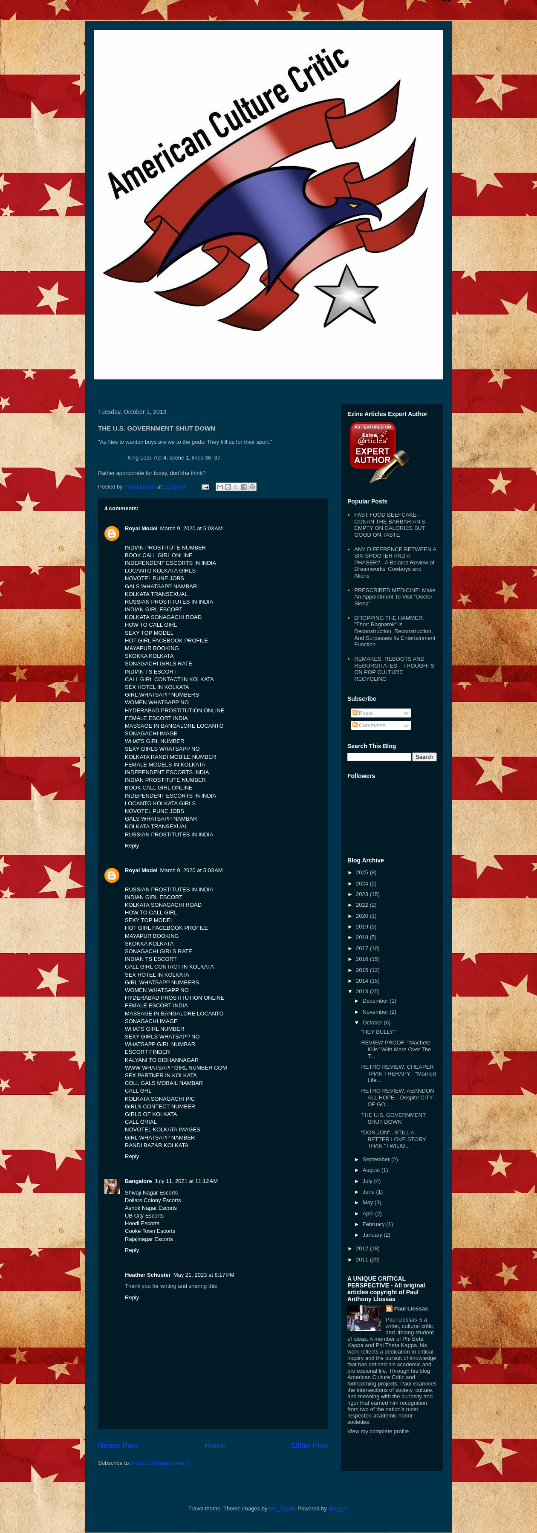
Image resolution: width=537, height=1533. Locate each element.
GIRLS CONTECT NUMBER (160, 1106)
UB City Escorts (144, 1215)
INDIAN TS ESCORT (151, 671)
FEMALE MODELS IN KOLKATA (165, 764)
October (373, 1022)
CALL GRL (138, 1091)
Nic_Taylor (281, 1508)
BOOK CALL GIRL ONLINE (159, 555)
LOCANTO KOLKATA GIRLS (160, 570)
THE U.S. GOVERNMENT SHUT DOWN (393, 1118)
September (377, 1159)
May (369, 1202)
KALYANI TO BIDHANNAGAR (162, 1060)
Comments (369, 725)
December (376, 1001)
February (375, 1224)
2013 (363, 991)
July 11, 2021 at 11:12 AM (186, 1181)
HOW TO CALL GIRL (151, 625)
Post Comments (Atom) (161, 1463)
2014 (363, 981)
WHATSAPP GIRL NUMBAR (160, 1044)
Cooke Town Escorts (150, 1231)
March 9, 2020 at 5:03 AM (191, 528)
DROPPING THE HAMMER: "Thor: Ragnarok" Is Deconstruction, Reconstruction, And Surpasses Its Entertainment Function (394, 631)
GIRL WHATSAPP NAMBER (160, 1137)
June (369, 1192)
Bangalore (138, 1181)
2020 (363, 916)
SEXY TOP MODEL (149, 633)
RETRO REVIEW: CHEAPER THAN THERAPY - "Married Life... (398, 1073)
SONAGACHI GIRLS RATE (158, 663)
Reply (132, 845)
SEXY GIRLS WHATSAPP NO (162, 749)
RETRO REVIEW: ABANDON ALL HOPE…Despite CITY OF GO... (397, 1097)
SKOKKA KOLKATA (149, 656)
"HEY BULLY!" (378, 1032)
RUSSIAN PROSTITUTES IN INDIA (169, 602)
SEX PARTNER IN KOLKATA (161, 1075)
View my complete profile (378, 1431)
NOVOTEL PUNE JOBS (154, 578)
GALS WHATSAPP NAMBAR (161, 586)
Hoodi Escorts (142, 1223)
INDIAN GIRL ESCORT (153, 609)
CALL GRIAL (141, 1122)
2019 (363, 926)
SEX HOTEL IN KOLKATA (157, 687)
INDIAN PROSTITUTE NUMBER (165, 547)
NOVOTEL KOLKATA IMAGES (162, 1129)
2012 (363, 1248)
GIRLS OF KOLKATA (151, 1114)
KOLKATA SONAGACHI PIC (160, 1099)
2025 (363, 872)
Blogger (338, 1508)
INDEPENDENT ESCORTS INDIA (167, 772)
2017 (363, 948)
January (373, 1235)
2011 (363, 1259)
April (369, 1213)
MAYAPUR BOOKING (152, 648)
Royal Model (141, 528)
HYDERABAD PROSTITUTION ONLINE (174, 710)
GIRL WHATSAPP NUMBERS (162, 694)
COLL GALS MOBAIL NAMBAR (164, 1083)
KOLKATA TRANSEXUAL (156, 594)
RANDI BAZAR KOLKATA (156, 1145)
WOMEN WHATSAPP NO (157, 702)
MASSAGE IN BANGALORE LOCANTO (174, 726)
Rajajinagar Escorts (149, 1239)
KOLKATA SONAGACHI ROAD (163, 617)
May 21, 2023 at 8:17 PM (203, 1275)
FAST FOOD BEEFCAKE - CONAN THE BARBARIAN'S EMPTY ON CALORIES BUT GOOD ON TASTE (389, 525)
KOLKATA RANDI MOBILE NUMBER (170, 757)
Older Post (310, 1445)
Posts (362, 713)
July (368, 1181)
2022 (363, 905)
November (376, 1012)
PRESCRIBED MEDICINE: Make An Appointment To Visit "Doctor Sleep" (395, 597)
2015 (363, 970)
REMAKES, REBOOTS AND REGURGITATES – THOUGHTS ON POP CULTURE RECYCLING (394, 669)
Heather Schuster (148, 1275)
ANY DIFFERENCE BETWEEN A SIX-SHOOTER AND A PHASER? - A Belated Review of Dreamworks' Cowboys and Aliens (395, 562)
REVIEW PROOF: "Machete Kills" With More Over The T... (396, 1049)
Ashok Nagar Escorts (151, 1208)
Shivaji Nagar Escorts (151, 1192)
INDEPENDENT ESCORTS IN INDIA (170, 563)
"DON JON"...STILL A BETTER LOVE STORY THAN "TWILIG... (393, 1139)
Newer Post (118, 1445)
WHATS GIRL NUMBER (154, 741)
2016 (363, 959)
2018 (363, 937)
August (372, 1170)
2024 (363, 883)
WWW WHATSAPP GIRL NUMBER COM (176, 1067)
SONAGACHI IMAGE (151, 733)
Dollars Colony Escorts (153, 1200)
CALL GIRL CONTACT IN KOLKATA (169, 679)
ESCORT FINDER (147, 1052)
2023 (363, 894)
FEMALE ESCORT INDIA (156, 718)
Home (215, 1445)
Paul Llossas (411, 1308)
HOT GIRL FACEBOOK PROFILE (166, 640)
